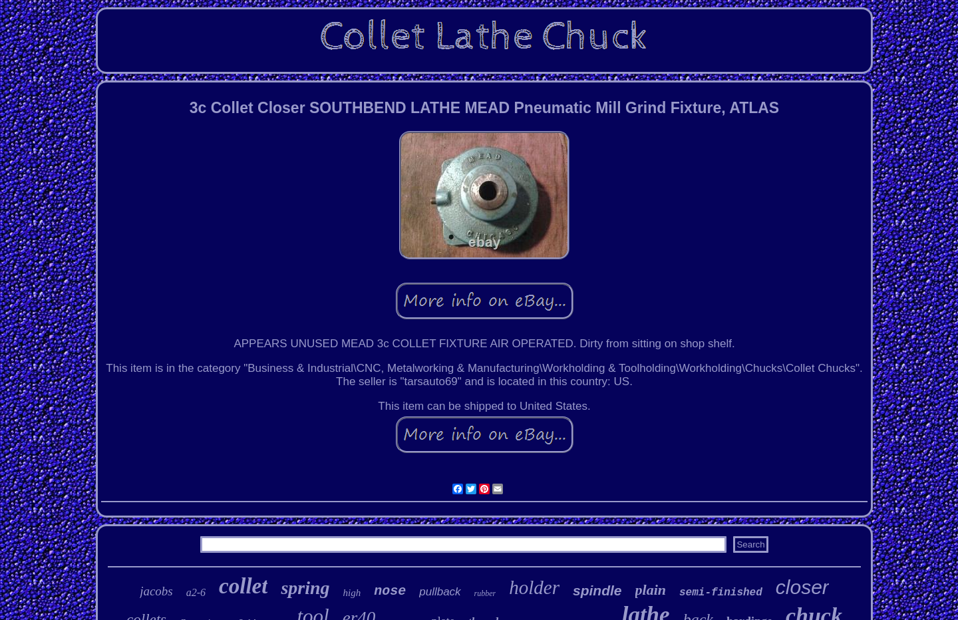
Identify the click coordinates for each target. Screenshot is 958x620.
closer (802, 587)
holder (534, 587)
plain (650, 589)
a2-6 (196, 592)
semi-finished (720, 593)
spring (305, 587)
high (352, 592)
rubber (485, 593)
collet (243, 586)
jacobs (156, 591)
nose (390, 591)
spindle (597, 590)
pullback (439, 591)
